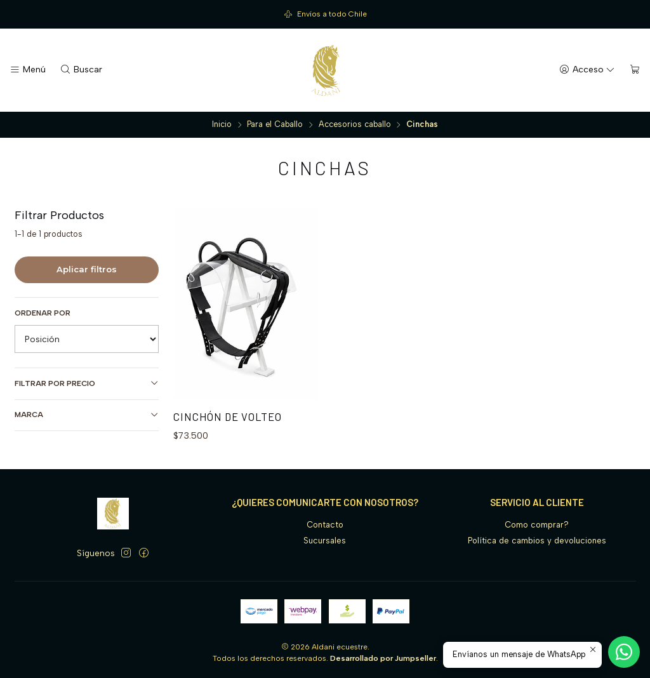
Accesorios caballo (355, 125)
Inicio (222, 125)
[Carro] (635, 70)
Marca (87, 415)
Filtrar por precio (87, 383)
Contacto (325, 524)
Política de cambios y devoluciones (537, 540)
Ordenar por (42, 313)
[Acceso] (587, 70)
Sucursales (324, 540)
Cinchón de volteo (227, 416)
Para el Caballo (275, 125)
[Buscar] (81, 70)
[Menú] (27, 70)
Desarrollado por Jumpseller (383, 658)
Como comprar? (537, 524)
